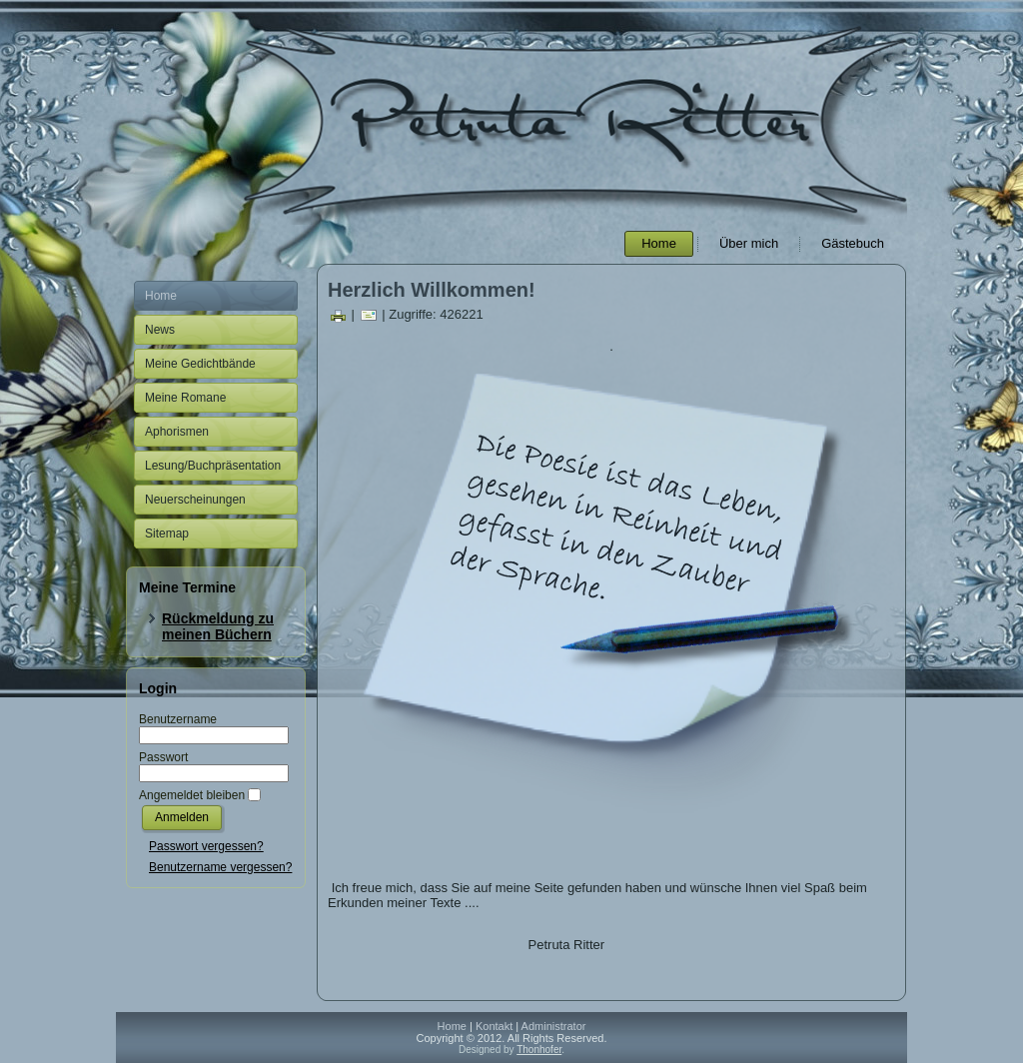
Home (658, 243)
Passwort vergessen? (206, 846)
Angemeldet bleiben (192, 795)
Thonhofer (538, 1049)
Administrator (553, 1026)
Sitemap (167, 533)
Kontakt (494, 1026)
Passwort (163, 757)
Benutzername (178, 719)
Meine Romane (185, 398)
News (160, 330)
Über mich (748, 243)
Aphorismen (177, 432)
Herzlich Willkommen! (431, 290)
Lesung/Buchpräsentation (213, 466)
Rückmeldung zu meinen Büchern (218, 626)
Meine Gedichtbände (200, 364)
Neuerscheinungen (195, 500)
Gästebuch (852, 243)
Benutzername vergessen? (220, 867)
